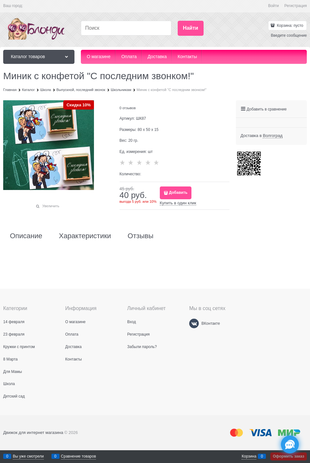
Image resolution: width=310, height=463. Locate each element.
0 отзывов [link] (128, 108)
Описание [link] (26, 235)
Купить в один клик (178, 203)
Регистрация (295, 6)
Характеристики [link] (85, 235)
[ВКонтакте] (194, 323)
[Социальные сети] (290, 444)
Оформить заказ (288, 456)
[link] (273, 135)
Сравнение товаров (78, 456)
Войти (273, 6)
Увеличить (50, 206)
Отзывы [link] (140, 235)
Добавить (178, 192)
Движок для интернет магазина (33, 432)
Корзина (249, 456)
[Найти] (191, 28)
